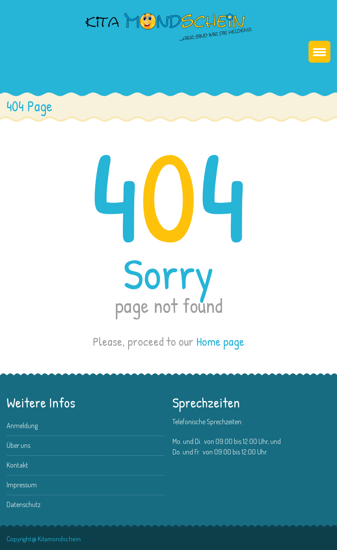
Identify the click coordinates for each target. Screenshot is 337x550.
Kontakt (17, 465)
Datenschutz (23, 504)
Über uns (18, 445)
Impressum (22, 484)
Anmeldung (22, 425)
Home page (220, 341)
